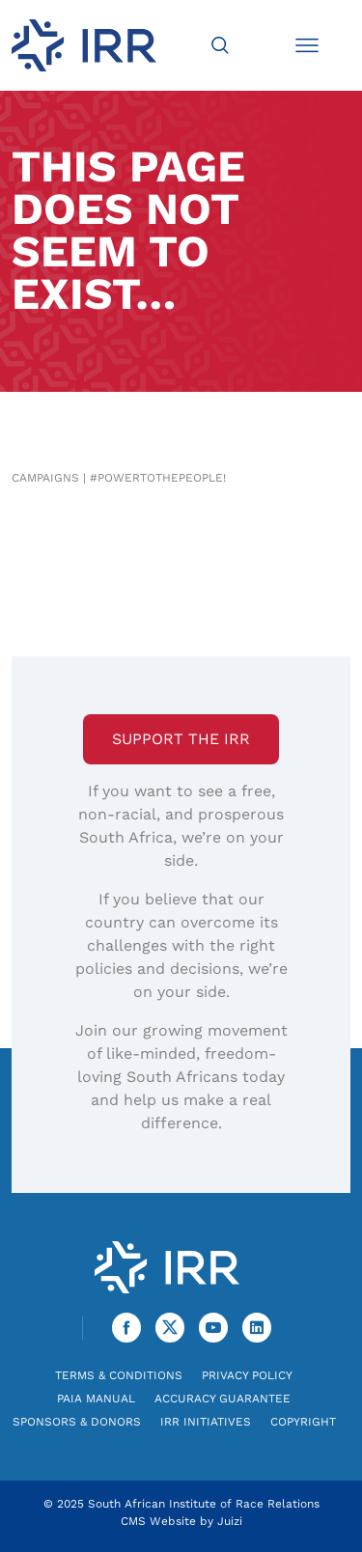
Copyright (303, 1421)
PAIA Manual (96, 1398)
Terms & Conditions (118, 1375)
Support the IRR (181, 739)
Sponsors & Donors (77, 1421)
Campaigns (45, 478)
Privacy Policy (247, 1375)
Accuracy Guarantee (222, 1398)
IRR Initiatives (205, 1421)
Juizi (229, 1521)
